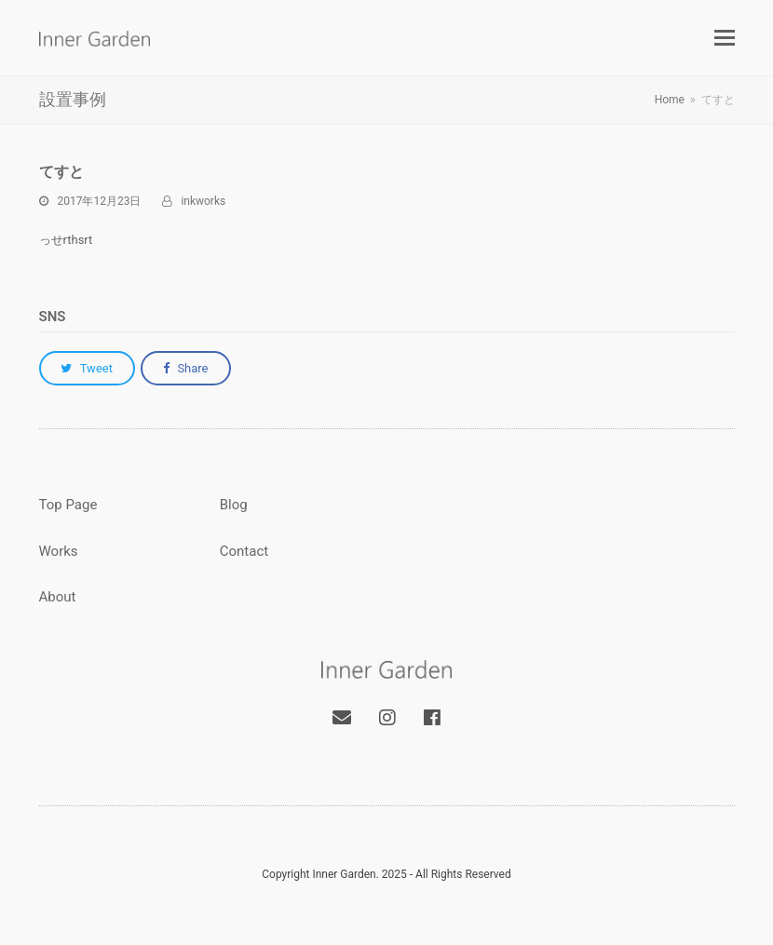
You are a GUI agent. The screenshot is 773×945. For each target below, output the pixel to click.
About (57, 596)
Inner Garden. (345, 874)
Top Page (68, 504)
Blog (234, 504)
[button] (724, 38)
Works (58, 551)
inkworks (203, 201)
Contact (244, 551)
